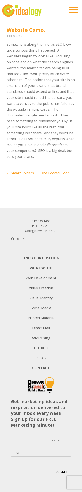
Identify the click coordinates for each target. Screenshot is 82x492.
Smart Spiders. (21, 173)
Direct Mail (41, 328)
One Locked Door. (57, 173)
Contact (41, 368)
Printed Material (41, 318)
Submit (62, 472)
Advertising (41, 338)
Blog (41, 358)
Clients (41, 348)
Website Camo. (26, 29)
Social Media (41, 308)
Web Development (41, 278)
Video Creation (41, 288)
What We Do (41, 268)
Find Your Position (41, 258)
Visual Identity (41, 298)
